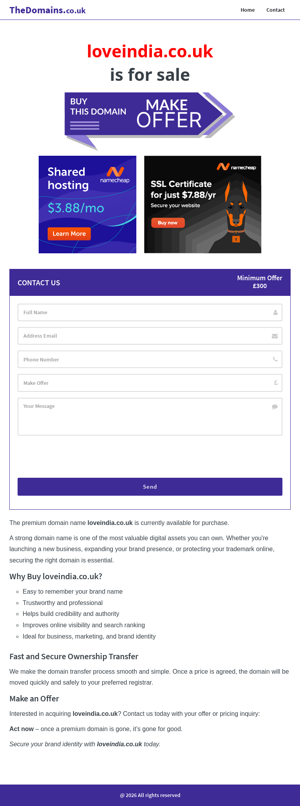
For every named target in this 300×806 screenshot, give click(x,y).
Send (150, 488)
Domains (47, 10)
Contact (275, 9)
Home (248, 9)
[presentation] (77, 458)
